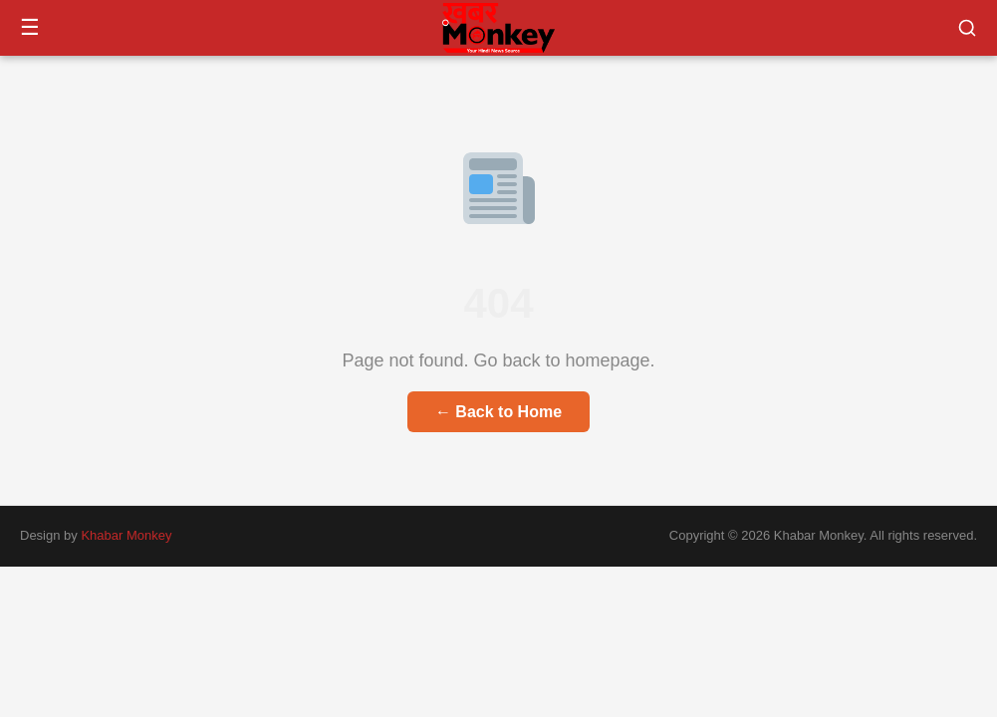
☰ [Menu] (30, 27)
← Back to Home (498, 411)
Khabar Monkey (126, 535)
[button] (967, 28)
